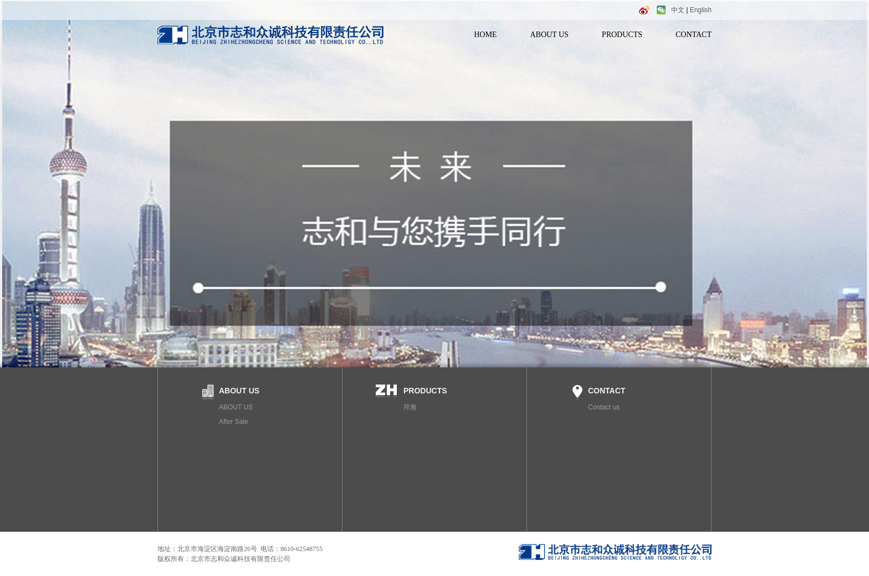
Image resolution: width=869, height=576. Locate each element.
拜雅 (410, 407)
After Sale (233, 421)
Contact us (604, 407)
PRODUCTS (622, 34)
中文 (677, 10)
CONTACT (694, 34)
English (701, 10)
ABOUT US (549, 34)
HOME (485, 34)
